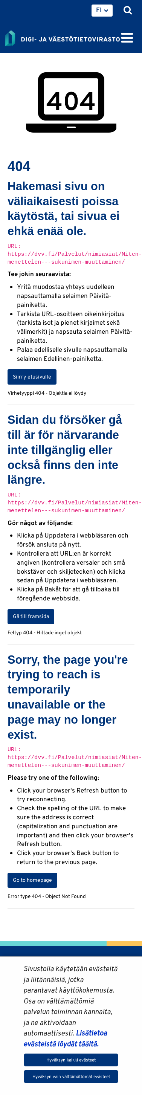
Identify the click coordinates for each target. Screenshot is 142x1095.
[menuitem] (102, 11)
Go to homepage (32, 880)
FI (99, 10)
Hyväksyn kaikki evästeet (71, 1060)
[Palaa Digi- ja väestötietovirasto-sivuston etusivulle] (62, 37)
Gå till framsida (31, 616)
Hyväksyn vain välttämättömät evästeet (71, 1076)
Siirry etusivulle (32, 376)
